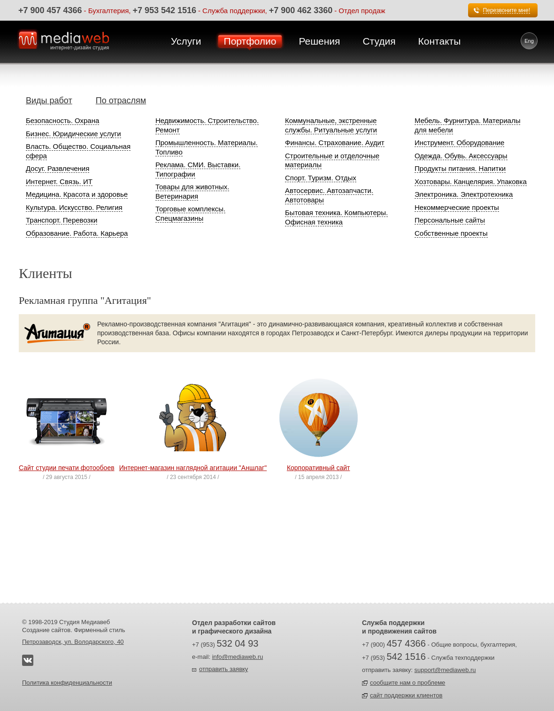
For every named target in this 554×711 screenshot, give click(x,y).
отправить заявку (223, 668)
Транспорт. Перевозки (61, 220)
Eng (529, 41)
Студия (378, 41)
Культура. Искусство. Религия (74, 207)
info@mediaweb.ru (237, 656)
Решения (319, 41)
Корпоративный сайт (318, 467)
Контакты (439, 41)
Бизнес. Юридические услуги (73, 134)
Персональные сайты (450, 220)
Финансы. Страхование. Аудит (335, 143)
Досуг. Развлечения (57, 168)
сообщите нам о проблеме (407, 682)
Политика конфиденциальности (67, 682)
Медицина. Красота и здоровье (77, 194)
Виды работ (49, 100)
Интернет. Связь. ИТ (59, 181)
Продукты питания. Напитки (460, 168)
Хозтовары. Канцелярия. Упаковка (471, 181)
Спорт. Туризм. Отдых (320, 178)
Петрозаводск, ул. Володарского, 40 (73, 641)
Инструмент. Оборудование (459, 143)
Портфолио (250, 41)
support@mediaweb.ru (445, 669)
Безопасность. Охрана (62, 120)
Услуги (186, 41)
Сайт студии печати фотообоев (67, 467)
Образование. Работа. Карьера (77, 233)
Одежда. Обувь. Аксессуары (461, 156)
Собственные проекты (451, 233)
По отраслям (121, 100)
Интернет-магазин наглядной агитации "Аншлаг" (193, 467)
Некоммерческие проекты (457, 207)
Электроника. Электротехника (464, 194)
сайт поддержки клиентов (406, 695)
